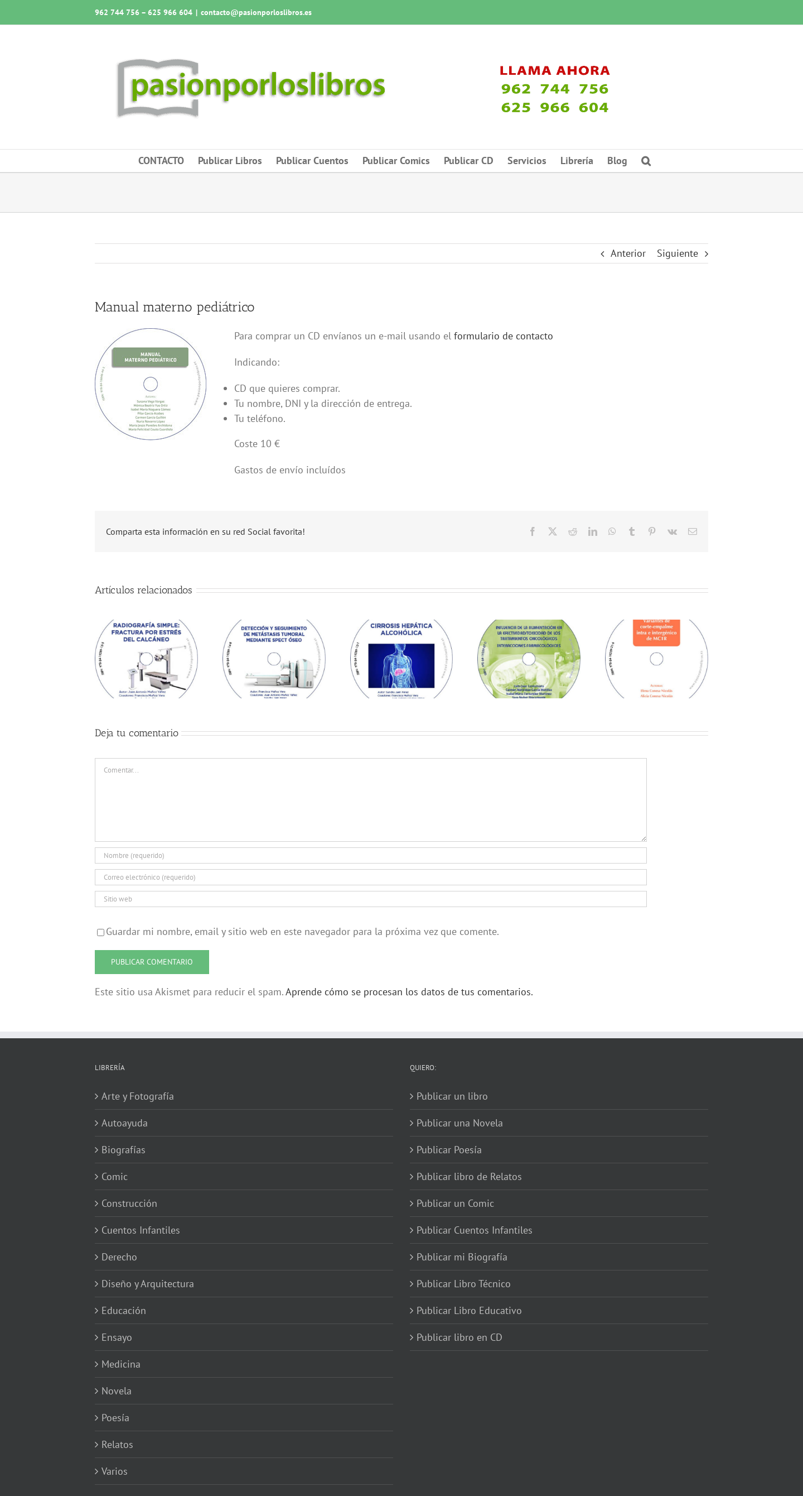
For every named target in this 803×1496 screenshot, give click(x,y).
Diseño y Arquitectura (147, 1283)
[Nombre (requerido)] (371, 855)
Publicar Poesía (449, 1149)
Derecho (119, 1256)
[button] (646, 161)
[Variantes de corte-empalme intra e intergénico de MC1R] (656, 626)
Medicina (121, 1364)
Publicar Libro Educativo (469, 1310)
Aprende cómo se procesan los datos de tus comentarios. (409, 991)
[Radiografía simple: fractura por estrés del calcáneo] (146, 626)
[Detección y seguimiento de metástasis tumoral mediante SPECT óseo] (274, 626)
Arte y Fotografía (137, 1096)
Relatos (117, 1444)
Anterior (628, 253)
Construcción (129, 1203)
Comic (114, 1176)
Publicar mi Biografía (462, 1256)
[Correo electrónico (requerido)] (371, 877)
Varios (114, 1471)
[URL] (371, 899)
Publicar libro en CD (459, 1337)
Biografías (123, 1149)
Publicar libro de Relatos (469, 1176)
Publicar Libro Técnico (464, 1283)
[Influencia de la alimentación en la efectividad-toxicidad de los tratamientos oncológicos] (529, 626)
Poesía (115, 1417)
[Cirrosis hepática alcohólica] (401, 626)
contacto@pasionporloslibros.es (256, 12)
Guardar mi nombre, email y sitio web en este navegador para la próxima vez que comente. (302, 931)
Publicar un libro (452, 1096)
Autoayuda (124, 1122)
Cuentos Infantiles (140, 1230)
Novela (116, 1390)
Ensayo (116, 1337)
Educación (123, 1310)
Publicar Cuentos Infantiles (475, 1230)
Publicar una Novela (460, 1122)
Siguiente (677, 253)
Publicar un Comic (455, 1203)
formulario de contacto (503, 335)
